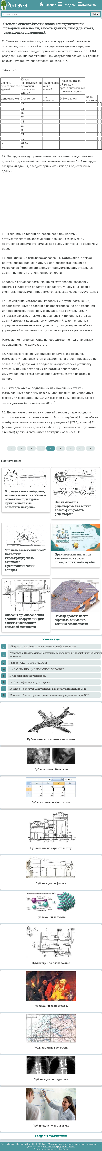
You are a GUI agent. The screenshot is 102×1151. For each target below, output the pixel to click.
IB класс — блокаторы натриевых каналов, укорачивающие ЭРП (49, 695)
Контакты (89, 5)
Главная (50, 5)
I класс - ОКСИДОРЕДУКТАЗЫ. (29, 662)
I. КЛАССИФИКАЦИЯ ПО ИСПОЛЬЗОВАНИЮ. (37, 669)
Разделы (69, 5)
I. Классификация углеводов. (28, 675)
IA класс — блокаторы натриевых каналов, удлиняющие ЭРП (48, 688)
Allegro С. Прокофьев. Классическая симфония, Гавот (43, 646)
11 (80, 448)
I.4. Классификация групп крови (30, 682)
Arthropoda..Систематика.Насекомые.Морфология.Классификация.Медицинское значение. (55, 654)
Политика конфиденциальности (59, 1146)
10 (70, 448)
